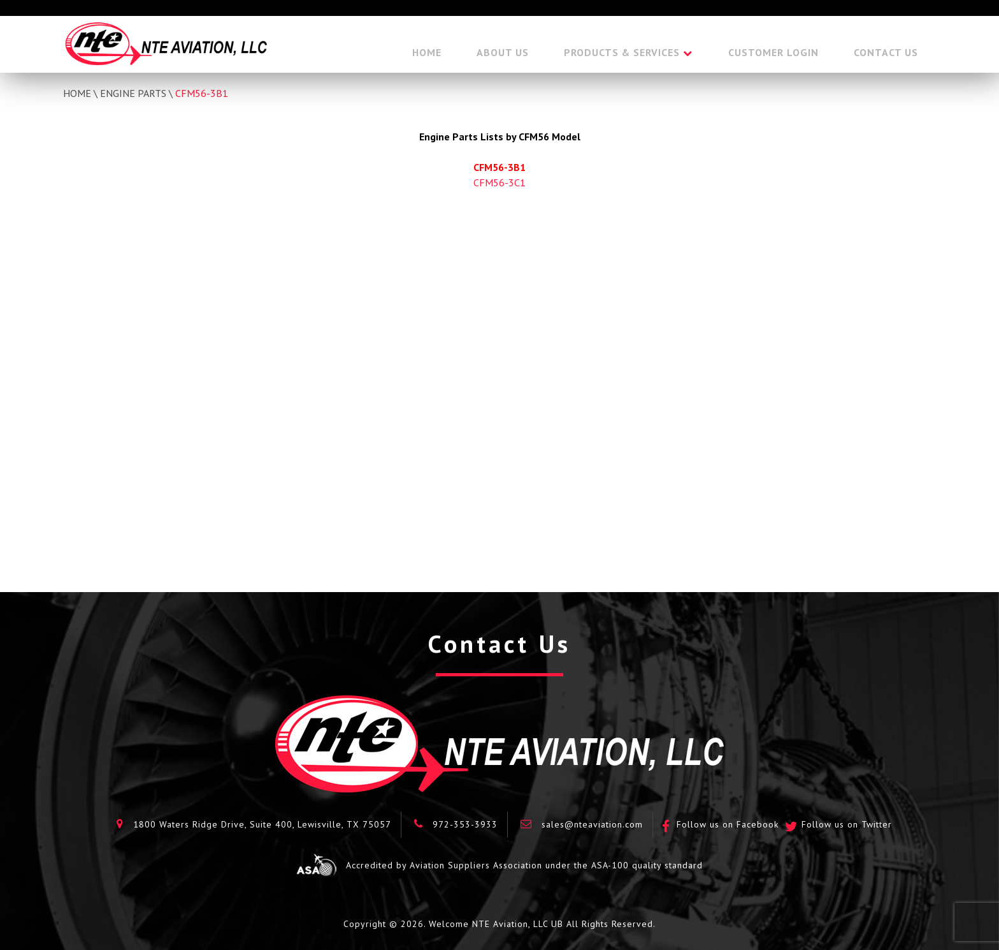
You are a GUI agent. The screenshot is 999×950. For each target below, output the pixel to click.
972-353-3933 (465, 824)
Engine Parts (133, 93)
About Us (503, 52)
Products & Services (622, 52)
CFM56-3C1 (499, 182)
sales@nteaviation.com (592, 824)
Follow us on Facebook (728, 824)
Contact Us (886, 52)
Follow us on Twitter (846, 824)
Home (427, 52)
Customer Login (773, 52)
